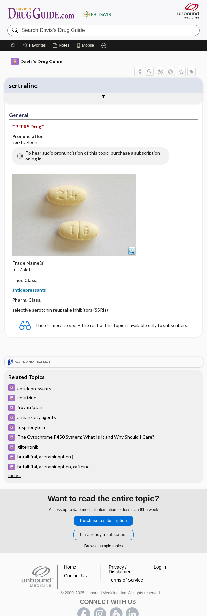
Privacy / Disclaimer (119, 569)
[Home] (13, 45)
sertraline (23, 85)
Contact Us (75, 575)
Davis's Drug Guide (36, 61)
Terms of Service (126, 580)
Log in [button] (160, 567)
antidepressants (29, 290)
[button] (104, 45)
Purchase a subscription (103, 520)
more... (14, 476)
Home (70, 567)
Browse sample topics (103, 546)
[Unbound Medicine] (186, 10)
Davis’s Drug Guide (59, 13)
